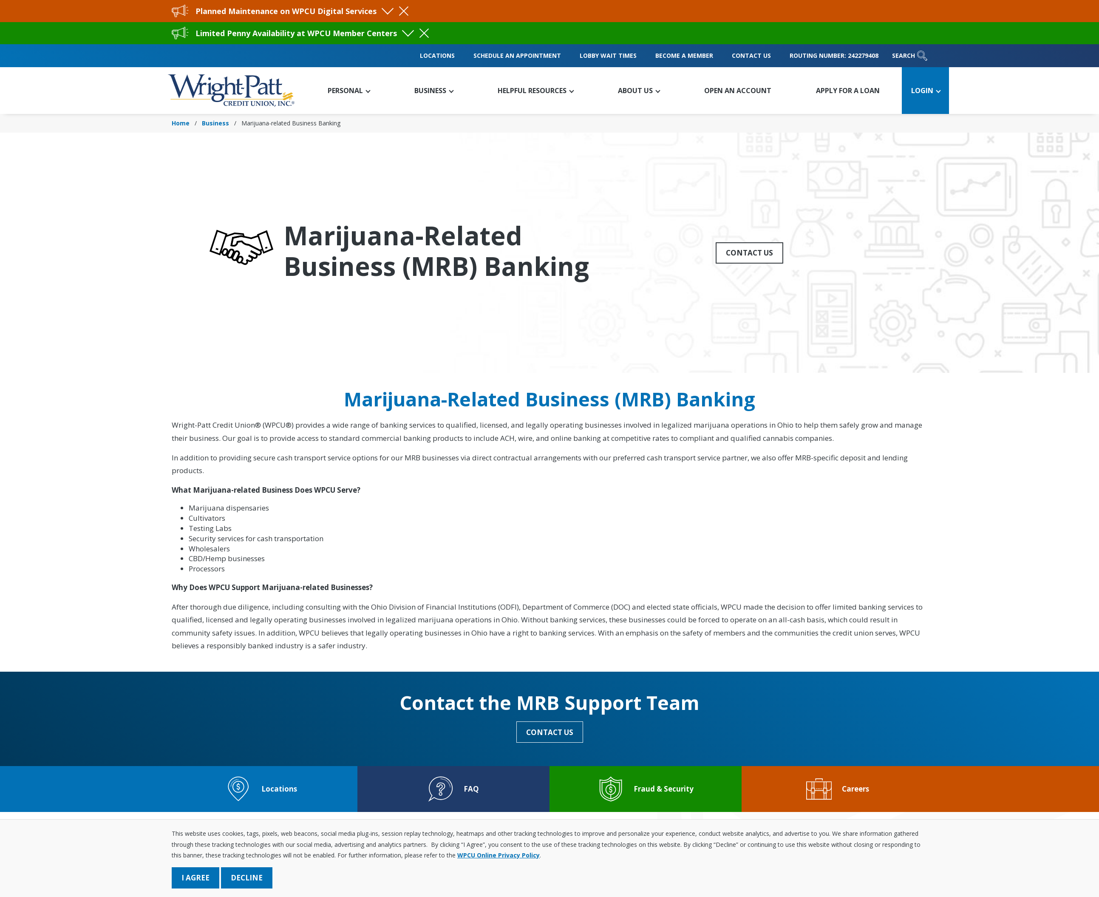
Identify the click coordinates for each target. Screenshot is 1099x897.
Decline (247, 878)
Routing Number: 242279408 (834, 55)
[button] (348, 90)
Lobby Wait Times (608, 55)
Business (215, 123)
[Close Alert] (404, 11)
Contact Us (751, 55)
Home (181, 123)
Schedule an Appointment (517, 55)
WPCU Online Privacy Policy (498, 855)
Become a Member (684, 55)
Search (909, 56)
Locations (437, 55)
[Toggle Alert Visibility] (387, 8)
